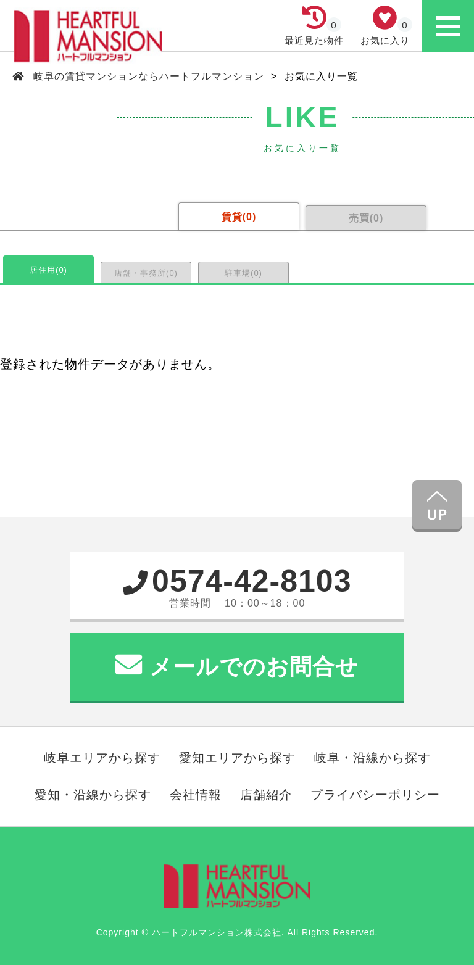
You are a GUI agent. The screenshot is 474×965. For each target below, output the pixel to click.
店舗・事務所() (146, 273)
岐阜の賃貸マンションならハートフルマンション (149, 76)
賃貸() (239, 217)
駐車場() (243, 273)
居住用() (48, 270)
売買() (366, 218)
